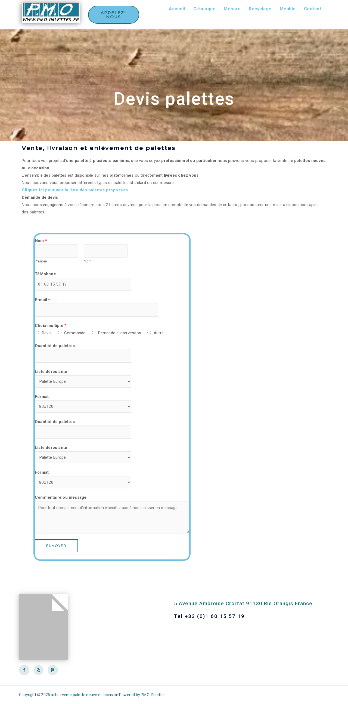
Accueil (177, 8)
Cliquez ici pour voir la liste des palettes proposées (75, 190)
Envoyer (56, 551)
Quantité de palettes (55, 347)
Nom (41, 240)
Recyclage (260, 8)
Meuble (288, 8)
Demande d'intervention (119, 334)
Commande (75, 334)
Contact (312, 8)
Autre (159, 334)
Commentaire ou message (60, 502)
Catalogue (204, 8)
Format (42, 399)
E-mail (42, 300)
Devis (47, 334)
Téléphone (45, 274)
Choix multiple (50, 327)
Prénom (41, 262)
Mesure (232, 8)
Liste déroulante (51, 373)
